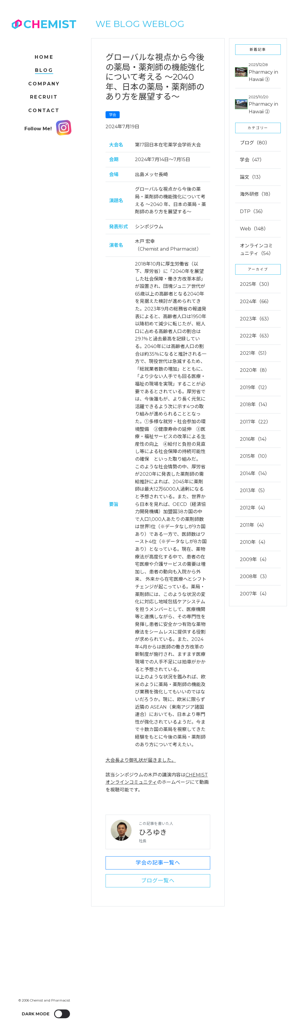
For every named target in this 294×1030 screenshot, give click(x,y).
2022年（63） (256, 336)
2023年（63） (256, 319)
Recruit (44, 97)
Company (44, 84)
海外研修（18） (256, 194)
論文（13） (251, 177)
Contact (44, 110)
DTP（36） (252, 211)
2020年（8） (255, 370)
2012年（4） (254, 508)
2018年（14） (255, 404)
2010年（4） (254, 542)
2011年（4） (253, 525)
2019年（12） (255, 387)
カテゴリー (258, 128)
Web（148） (254, 229)
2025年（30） (256, 284)
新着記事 (258, 49)
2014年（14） (255, 473)
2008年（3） (255, 576)
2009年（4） (254, 559)
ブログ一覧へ (158, 880)
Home (44, 57)
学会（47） (252, 160)
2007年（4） (254, 594)
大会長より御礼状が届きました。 (141, 760)
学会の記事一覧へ (158, 863)
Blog (44, 70)
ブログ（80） (255, 143)
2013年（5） (254, 490)
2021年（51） (254, 353)
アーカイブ (258, 269)
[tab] (258, 322)
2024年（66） (255, 301)
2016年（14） (254, 439)
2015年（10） (255, 456)
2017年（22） (255, 422)
